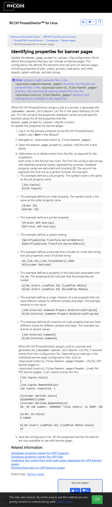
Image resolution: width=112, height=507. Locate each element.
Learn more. (65, 501)
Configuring (52, 41)
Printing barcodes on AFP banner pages (38, 470)
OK (97, 500)
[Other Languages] (91, 22)
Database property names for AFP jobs (37, 459)
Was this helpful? (80, 485)
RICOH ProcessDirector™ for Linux (33, 23)
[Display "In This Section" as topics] (99, 22)
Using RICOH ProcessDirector (28, 41)
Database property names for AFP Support (40, 455)
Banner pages (69, 41)
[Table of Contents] (83, 22)
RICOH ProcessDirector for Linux (60, 37)
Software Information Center (25, 37)
